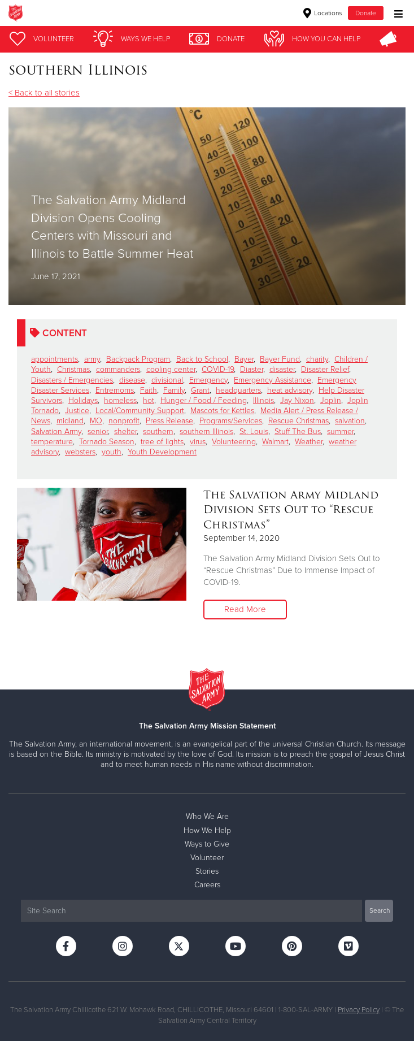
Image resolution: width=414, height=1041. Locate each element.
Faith (148, 390)
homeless (120, 400)
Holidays (83, 400)
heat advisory (289, 390)
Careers (207, 885)
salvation (350, 421)
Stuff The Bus (297, 431)
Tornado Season (106, 441)
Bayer (244, 359)
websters (80, 452)
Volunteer (207, 857)
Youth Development (162, 452)
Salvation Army (56, 431)
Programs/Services (230, 421)
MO (96, 421)
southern (158, 431)
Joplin (330, 400)
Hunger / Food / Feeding (203, 400)
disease (132, 380)
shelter (125, 431)
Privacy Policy (359, 1009)
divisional (167, 380)
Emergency (208, 380)
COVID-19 (218, 369)
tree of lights (162, 441)
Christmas (73, 369)
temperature (52, 441)
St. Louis (253, 431)
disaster (282, 369)
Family (174, 390)
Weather (309, 441)
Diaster (251, 369)
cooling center (170, 369)
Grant (200, 390)
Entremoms (114, 390)
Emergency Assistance (272, 380)
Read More (245, 609)
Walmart (275, 441)
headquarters (238, 390)
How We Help (207, 830)
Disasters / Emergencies (72, 380)
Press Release (169, 421)
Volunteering (234, 441)
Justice (77, 410)
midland (70, 421)
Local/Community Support (139, 410)
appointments (54, 359)
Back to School (202, 359)
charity (317, 359)
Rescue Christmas (298, 421)
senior (98, 431)
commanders (118, 369)
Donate (365, 13)
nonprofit (124, 421)
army (92, 359)
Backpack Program (138, 359)
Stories (207, 871)
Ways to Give (207, 844)
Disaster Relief (325, 369)
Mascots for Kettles (222, 410)
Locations (322, 13)
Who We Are (207, 816)
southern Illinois (206, 431)
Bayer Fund (280, 359)
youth (111, 452)
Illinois (263, 400)
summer (340, 431)
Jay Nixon (297, 400)
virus (198, 441)
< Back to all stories (44, 93)
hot (148, 400)
